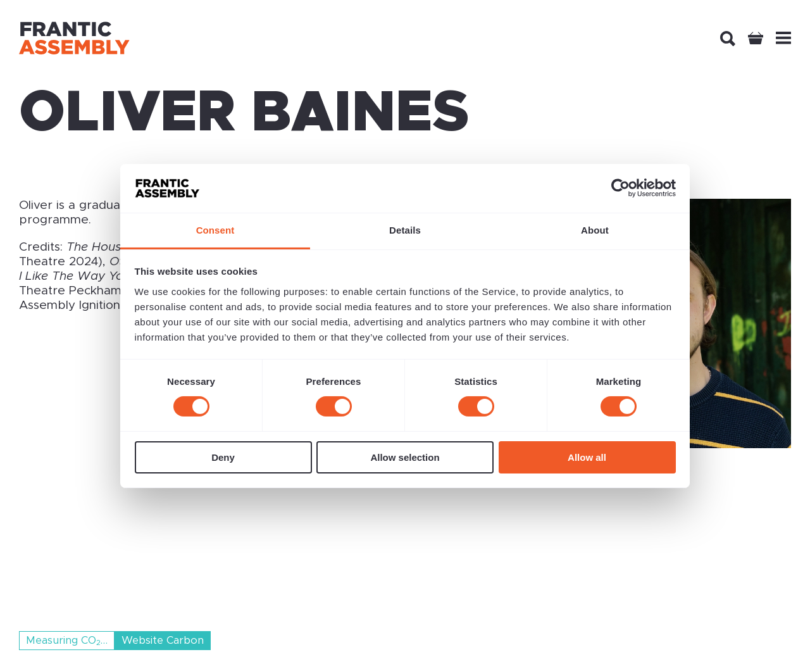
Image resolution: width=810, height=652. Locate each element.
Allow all (587, 457)
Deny (223, 457)
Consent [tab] (215, 230)
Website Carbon (163, 641)
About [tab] (595, 230)
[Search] (727, 38)
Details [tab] (405, 230)
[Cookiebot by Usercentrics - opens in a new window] (620, 188)
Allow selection (404, 457)
